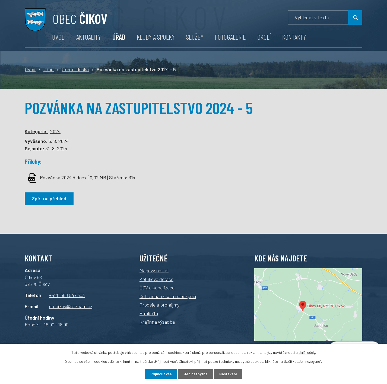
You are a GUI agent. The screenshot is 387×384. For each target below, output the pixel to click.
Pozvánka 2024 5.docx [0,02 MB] (74, 177)
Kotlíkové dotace (156, 279)
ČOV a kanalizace (157, 288)
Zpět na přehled (49, 198)
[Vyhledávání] (325, 17)
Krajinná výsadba (157, 322)
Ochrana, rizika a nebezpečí (167, 296)
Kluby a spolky (156, 37)
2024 (55, 131)
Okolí (264, 37)
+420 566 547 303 (67, 295)
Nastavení (228, 374)
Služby (195, 37)
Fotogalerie (230, 37)
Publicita (148, 313)
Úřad (118, 37)
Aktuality (88, 37)
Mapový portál (154, 270)
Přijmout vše (160, 374)
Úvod (58, 37)
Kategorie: (36, 131)
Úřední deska (75, 69)
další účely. (307, 352)
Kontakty (294, 37)
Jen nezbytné (195, 374)
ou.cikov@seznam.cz (70, 306)
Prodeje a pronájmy (159, 305)
